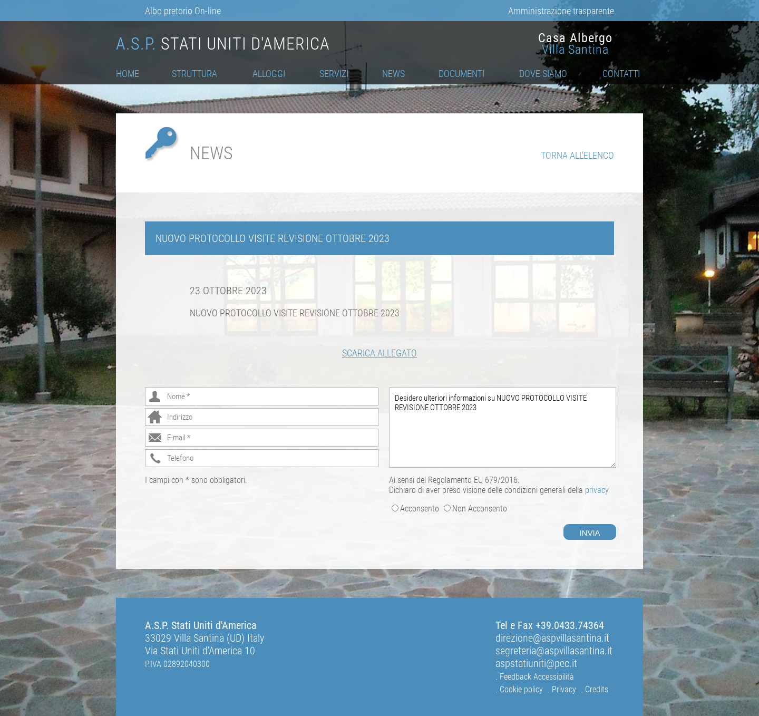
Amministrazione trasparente (561, 10)
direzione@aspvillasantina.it (552, 638)
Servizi (333, 73)
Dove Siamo (543, 73)
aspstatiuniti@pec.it (536, 663)
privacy (597, 490)
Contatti (621, 73)
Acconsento (419, 509)
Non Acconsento (479, 509)
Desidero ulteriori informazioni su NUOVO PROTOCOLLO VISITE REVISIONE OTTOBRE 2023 (502, 428)
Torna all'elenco (577, 155)
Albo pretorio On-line (183, 10)
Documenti (461, 73)
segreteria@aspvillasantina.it (553, 650)
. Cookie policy (519, 689)
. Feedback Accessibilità (534, 677)
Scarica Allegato (379, 353)
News (393, 73)
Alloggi (268, 73)
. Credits (594, 689)
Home (127, 73)
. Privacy (562, 689)
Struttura (194, 73)
